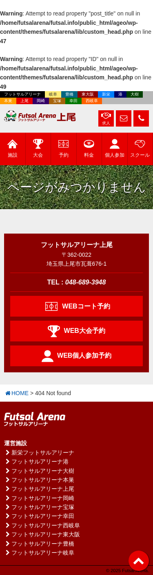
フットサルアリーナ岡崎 (39, 498)
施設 (12, 148)
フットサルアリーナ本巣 (39, 480)
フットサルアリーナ (22, 94)
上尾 (24, 100)
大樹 (135, 94)
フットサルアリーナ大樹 (39, 471)
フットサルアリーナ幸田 (39, 516)
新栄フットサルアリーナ (39, 452)
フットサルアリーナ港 (36, 461)
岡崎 (41, 100)
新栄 (106, 94)
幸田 (73, 100)
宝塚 (57, 100)
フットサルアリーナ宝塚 (39, 507)
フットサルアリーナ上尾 (39, 488)
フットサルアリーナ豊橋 (39, 543)
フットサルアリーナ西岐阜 (42, 525)
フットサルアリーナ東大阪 (42, 534)
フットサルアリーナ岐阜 (39, 552)
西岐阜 (92, 100)
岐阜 (53, 94)
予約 (63, 148)
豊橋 (69, 94)
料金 (88, 148)
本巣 (8, 100)
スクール (140, 148)
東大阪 (88, 94)
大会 (38, 148)
